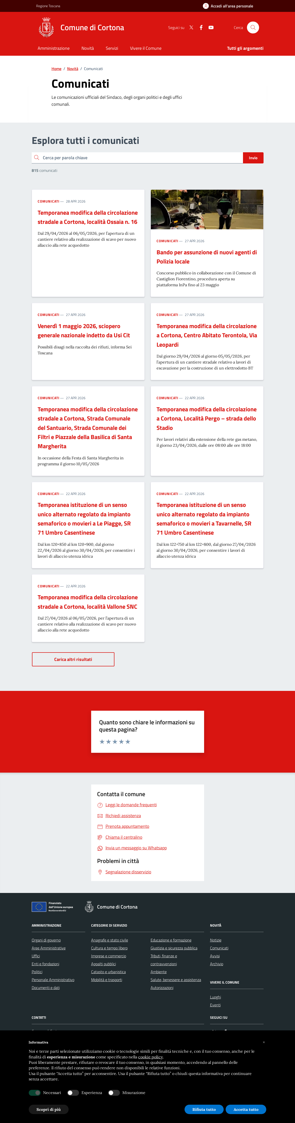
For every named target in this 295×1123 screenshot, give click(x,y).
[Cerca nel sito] (253, 27)
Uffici (36, 956)
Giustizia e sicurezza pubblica (174, 948)
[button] (264, 1042)
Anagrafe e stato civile (109, 940)
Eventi (215, 1005)
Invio (253, 158)
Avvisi (215, 956)
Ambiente (159, 972)
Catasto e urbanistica (108, 972)
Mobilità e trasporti (106, 980)
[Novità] (88, 49)
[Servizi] (112, 49)
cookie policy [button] (150, 1056)
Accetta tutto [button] (246, 1109)
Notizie (215, 940)
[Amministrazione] (54, 49)
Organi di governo (46, 940)
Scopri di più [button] (49, 1109)
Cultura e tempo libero (109, 948)
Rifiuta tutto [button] (204, 1109)
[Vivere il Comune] (145, 49)
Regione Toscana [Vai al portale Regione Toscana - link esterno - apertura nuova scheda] (48, 5)
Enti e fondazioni (45, 964)
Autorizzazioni (162, 988)
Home (56, 69)
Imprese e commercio (108, 956)
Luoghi (215, 997)
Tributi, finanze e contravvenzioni (164, 960)
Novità (72, 69)
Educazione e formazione (171, 940)
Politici (37, 972)
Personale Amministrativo (53, 980)
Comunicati (48, 201)
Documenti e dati (46, 988)
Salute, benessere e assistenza (176, 980)
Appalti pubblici (103, 964)
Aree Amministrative (49, 948)
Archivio (216, 964)
